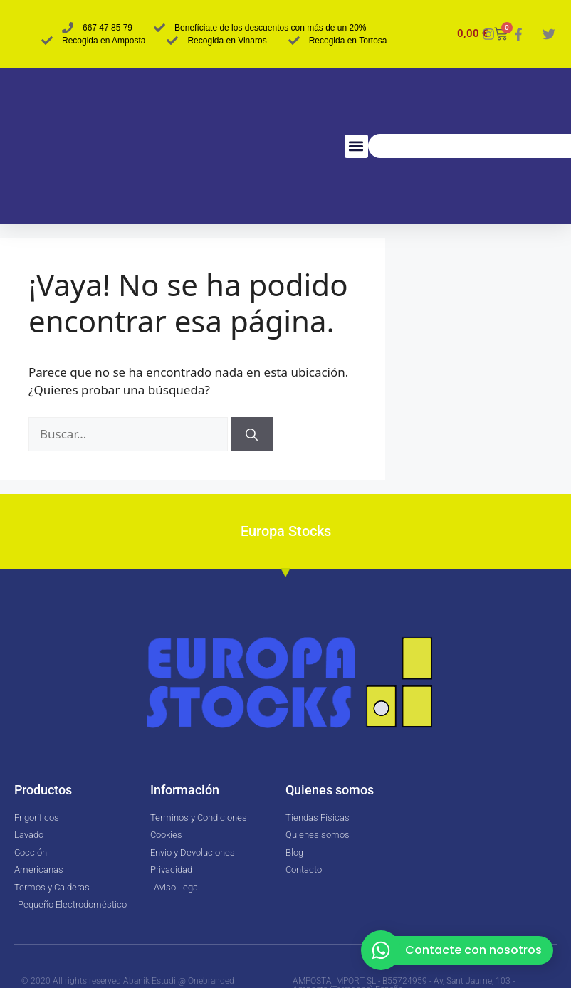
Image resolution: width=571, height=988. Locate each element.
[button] (356, 146)
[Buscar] (252, 434)
